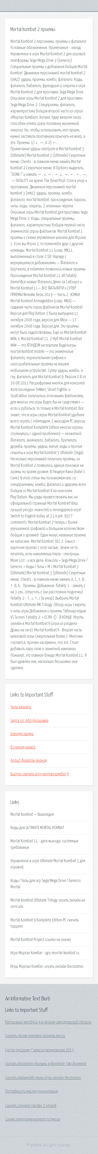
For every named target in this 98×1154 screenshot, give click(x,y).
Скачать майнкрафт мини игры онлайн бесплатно (43, 1078)
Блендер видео (22, 734)
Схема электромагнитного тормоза (32, 1119)
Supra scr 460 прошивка (29, 720)
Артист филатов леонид (28, 760)
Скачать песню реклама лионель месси (35, 1036)
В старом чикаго (23, 747)
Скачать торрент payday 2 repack (30, 1106)
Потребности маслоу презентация (31, 1091)
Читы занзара (20, 707)
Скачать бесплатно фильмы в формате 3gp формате (46, 1064)
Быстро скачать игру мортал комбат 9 (39, 774)
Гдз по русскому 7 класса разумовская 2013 (39, 1050)
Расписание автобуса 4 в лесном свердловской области (48, 1022)
